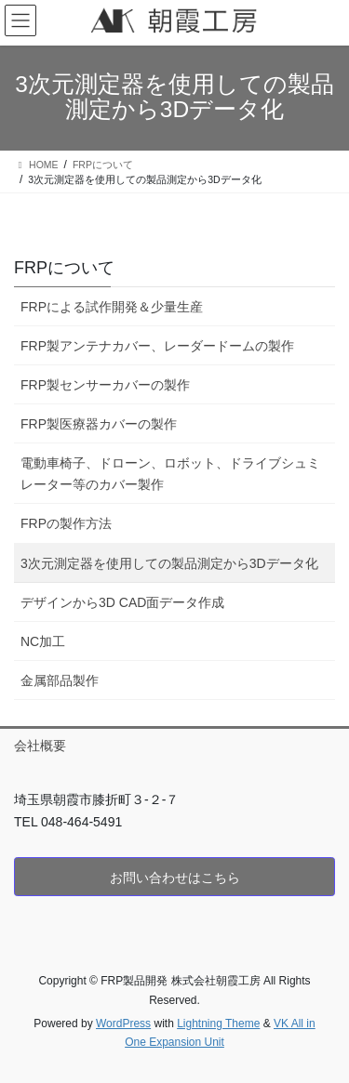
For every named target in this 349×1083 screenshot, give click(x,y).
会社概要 (40, 745)
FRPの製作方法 (66, 523)
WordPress (123, 1023)
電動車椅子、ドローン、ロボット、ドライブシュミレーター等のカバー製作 (170, 474)
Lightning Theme (218, 1023)
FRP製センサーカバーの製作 (105, 384)
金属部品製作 (59, 680)
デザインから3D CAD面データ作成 (122, 602)
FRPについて (64, 267)
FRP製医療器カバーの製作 (98, 423)
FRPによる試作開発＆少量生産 (111, 306)
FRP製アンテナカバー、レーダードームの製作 (157, 345)
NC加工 (42, 641)
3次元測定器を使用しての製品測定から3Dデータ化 (169, 563)
